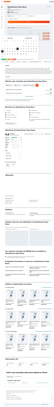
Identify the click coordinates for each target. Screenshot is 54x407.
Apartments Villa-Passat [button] (45, 326)
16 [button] (25, 30)
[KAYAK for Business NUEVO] (1, 19)
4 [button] (12, 28)
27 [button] (17, 36)
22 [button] (22, 33)
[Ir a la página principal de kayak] (7, 1)
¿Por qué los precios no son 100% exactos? (29, 381)
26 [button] (15, 36)
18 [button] (12, 33)
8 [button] (31, 28)
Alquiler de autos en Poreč (12, 365)
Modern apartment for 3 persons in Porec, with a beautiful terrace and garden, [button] (22, 283)
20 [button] (17, 33)
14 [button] (20, 30)
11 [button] (12, 30)
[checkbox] (10, 166)
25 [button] (12, 36)
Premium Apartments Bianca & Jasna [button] (34, 305)
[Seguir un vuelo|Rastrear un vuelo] (1, 15)
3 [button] (36, 25)
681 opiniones (16, 12)
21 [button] (20, 33)
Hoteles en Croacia (25, 387)
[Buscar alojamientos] (1, 7)
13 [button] (17, 30)
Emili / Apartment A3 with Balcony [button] (45, 283)
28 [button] (20, 36)
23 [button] (25, 33)
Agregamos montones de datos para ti (29, 379)
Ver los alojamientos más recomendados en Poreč (43, 314)
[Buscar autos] (1, 9)
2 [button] (25, 25)
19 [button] (15, 33)
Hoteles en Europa (18, 387)
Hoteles (13, 387)
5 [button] (41, 25)
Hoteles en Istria (31, 387)
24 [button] (10, 36)
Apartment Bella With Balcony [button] (34, 326)
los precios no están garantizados (29, 374)
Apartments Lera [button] (44, 304)
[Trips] (1, 22)
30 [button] (25, 36)
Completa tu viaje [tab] (10, 359)
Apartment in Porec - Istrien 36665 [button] (22, 327)
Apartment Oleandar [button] (9, 282)
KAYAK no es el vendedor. (29, 378)
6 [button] (17, 28)
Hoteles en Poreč (25, 365)
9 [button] (25, 28)
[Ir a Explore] (1, 12)
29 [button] (22, 36)
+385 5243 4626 (11, 11)
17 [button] (36, 30)
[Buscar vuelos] (1, 5)
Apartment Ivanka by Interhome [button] (11, 304)
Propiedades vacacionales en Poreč (42, 365)
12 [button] (15, 30)
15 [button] (22, 30)
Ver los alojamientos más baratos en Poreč (45, 291)
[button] (2, 1)
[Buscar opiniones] (34, 134)
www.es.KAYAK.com (8, 387)
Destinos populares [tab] (18, 359)
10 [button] (10, 30)
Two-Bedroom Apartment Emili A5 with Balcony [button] (34, 283)
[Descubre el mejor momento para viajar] (1, 17)
